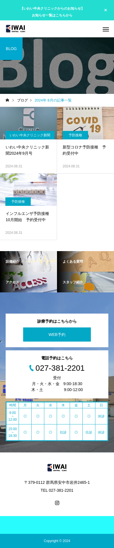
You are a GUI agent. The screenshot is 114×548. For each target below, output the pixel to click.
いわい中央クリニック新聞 (30, 135)
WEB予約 (57, 334)
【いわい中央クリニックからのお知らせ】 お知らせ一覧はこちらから (52, 12)
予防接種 (75, 135)
